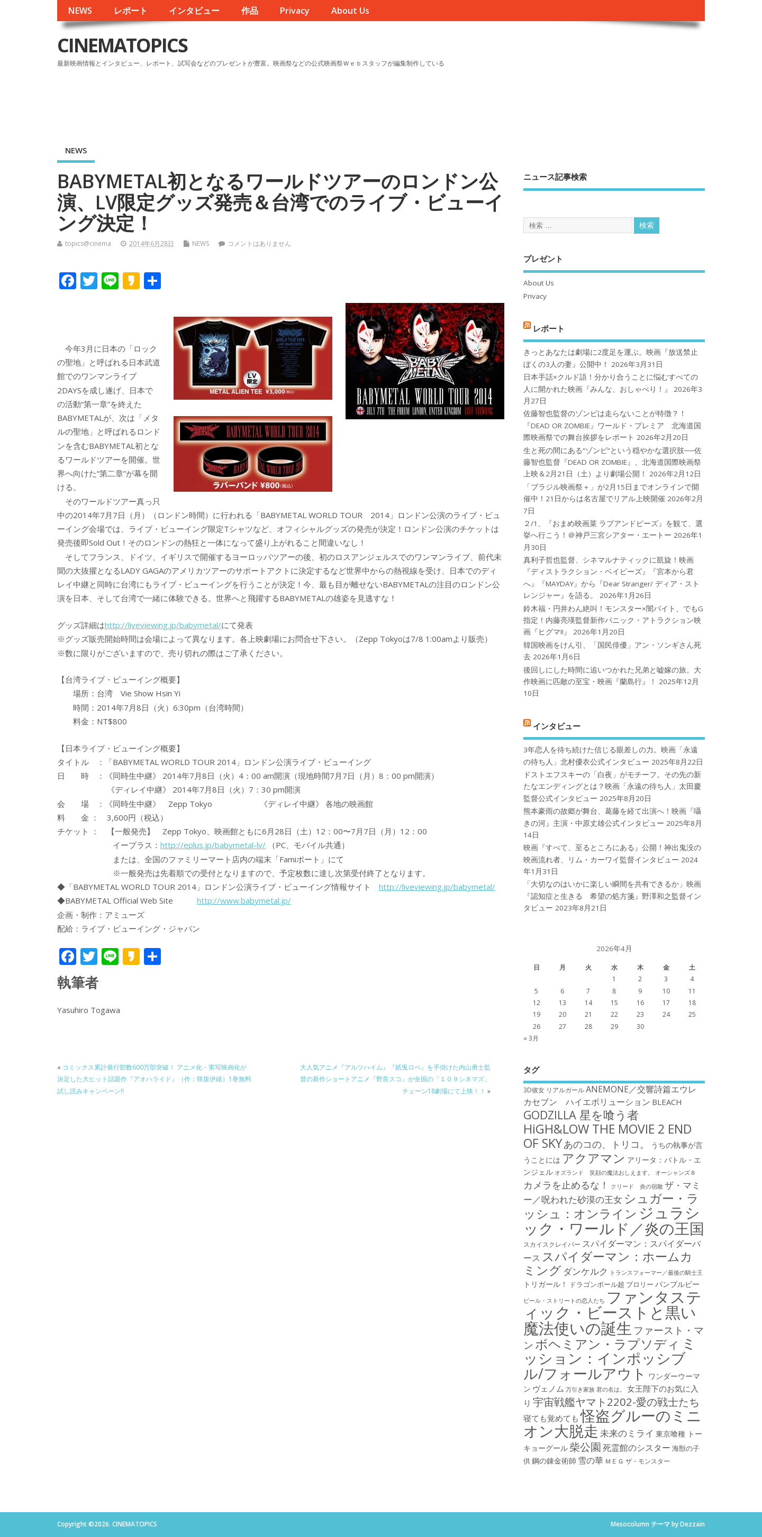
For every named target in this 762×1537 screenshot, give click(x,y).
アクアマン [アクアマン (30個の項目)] (593, 1157)
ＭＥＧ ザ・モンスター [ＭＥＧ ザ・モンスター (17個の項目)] (637, 1461)
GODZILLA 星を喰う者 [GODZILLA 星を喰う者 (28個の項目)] (581, 1114)
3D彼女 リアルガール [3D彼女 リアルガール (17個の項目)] (553, 1089)
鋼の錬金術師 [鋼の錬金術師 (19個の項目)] (554, 1461)
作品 (249, 10)
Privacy (294, 10)
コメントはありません (259, 243)
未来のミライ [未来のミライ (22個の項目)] (627, 1433)
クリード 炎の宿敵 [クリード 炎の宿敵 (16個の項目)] (637, 1186)
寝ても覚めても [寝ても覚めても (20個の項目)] (551, 1418)
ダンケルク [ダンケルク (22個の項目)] (585, 1271)
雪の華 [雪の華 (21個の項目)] (590, 1460)
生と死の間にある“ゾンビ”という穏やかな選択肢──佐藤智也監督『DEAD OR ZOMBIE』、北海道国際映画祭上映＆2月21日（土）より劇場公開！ (612, 462)
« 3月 (531, 1038)
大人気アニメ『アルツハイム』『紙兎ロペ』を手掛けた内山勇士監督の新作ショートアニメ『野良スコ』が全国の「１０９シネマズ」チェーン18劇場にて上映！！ (395, 1079)
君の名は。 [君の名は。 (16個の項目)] (610, 1389)
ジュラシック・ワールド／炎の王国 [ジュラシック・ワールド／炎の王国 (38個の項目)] (613, 1220)
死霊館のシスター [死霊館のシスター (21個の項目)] (636, 1447)
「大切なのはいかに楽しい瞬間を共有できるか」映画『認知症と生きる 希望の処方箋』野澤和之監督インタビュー (612, 896)
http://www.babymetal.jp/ (244, 900)
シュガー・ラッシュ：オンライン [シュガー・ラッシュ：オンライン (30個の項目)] (611, 1206)
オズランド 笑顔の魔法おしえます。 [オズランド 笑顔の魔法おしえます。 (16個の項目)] (604, 1172)
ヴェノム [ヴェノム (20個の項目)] (548, 1388)
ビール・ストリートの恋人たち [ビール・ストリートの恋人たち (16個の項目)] (564, 1300)
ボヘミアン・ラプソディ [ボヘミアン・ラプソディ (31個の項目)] (607, 1343)
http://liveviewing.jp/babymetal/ (163, 625)
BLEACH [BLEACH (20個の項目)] (667, 1102)
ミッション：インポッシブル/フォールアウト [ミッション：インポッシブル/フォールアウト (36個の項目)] (609, 1358)
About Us (350, 10)
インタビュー (194, 10)
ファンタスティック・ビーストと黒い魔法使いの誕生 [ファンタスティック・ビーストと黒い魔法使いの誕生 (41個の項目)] (612, 1312)
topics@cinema (88, 243)
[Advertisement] (503, 100)
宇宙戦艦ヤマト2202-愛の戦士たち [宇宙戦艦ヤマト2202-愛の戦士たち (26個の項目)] (616, 1401)
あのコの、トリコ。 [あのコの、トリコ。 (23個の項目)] (606, 1144)
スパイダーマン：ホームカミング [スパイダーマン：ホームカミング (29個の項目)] (608, 1263)
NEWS (80, 10)
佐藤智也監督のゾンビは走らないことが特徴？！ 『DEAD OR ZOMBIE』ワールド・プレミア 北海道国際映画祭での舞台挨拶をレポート (612, 425)
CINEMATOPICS (122, 45)
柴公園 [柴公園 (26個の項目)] (585, 1446)
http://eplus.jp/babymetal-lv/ (213, 845)
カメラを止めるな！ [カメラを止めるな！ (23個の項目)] (566, 1185)
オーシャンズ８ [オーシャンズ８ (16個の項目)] (675, 1172)
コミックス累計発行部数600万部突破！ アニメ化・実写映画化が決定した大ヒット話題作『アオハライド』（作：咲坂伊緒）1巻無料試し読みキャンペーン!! (154, 1079)
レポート (131, 10)
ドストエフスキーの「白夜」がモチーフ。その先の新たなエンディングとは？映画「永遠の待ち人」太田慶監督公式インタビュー (612, 786)
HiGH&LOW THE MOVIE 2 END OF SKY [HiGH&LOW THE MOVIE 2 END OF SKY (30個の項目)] (607, 1136)
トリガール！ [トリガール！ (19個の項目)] (545, 1284)
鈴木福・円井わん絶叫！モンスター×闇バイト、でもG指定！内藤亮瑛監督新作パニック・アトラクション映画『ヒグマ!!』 (613, 620)
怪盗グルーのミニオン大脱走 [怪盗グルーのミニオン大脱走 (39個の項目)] (612, 1423)
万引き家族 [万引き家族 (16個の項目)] (580, 1389)
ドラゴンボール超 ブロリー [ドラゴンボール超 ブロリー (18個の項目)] (611, 1284)
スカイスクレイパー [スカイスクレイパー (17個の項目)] (551, 1244)
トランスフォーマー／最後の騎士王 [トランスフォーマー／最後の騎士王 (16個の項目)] (656, 1272)
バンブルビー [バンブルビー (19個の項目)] (677, 1284)
